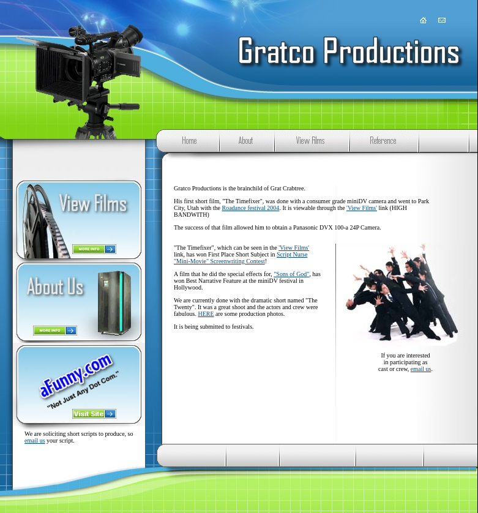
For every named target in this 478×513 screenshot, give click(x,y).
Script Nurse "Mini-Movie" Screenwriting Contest (240, 257)
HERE (206, 313)
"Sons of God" (291, 274)
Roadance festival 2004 (251, 207)
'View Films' (361, 207)
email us (34, 440)
